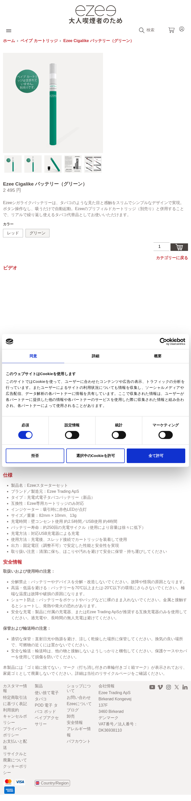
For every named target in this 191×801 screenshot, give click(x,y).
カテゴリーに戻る (172, 258)
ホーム (9, 41)
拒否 (35, 455)
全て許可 (156, 455)
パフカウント (79, 741)
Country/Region (54, 783)
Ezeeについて (79, 704)
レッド (13, 233)
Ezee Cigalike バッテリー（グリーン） (98, 41)
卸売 (71, 716)
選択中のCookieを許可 (95, 455)
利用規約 (11, 710)
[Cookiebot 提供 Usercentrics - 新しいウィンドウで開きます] (163, 341)
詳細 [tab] (95, 356)
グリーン (38, 233)
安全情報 (75, 722)
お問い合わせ (79, 697)
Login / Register (182, 28)
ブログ (73, 710)
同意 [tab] (33, 356)
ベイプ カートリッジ (39, 41)
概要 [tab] (158, 356)
